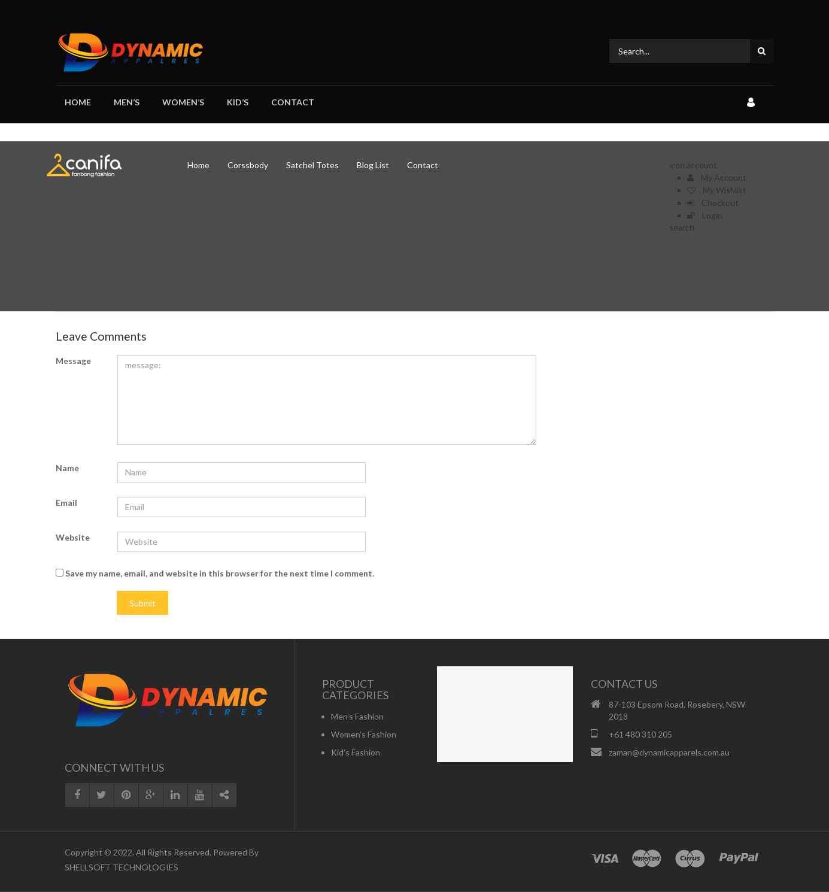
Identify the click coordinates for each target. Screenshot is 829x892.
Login (704, 215)
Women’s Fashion (363, 734)
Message (73, 361)
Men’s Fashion (357, 716)
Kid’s (237, 102)
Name (67, 468)
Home (78, 102)
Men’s (126, 102)
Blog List (373, 165)
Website (73, 537)
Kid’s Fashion (355, 752)
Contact (292, 102)
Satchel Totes (312, 165)
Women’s (183, 102)
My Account (716, 177)
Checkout (713, 203)
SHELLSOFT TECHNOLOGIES (121, 867)
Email (66, 502)
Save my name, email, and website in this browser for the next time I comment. (219, 573)
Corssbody (247, 165)
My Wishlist (716, 190)
